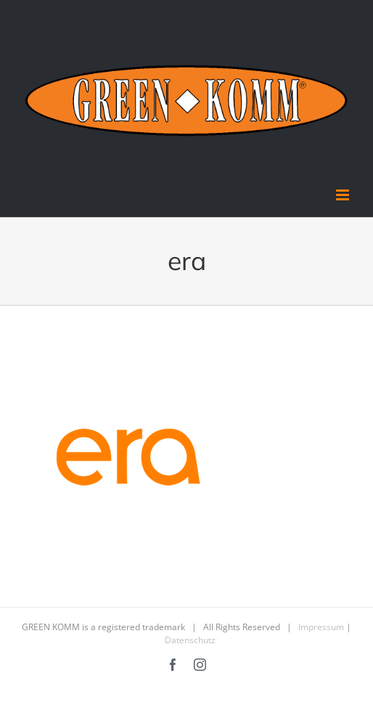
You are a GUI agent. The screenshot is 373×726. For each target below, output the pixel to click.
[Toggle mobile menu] (343, 195)
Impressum (321, 627)
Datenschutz (190, 640)
